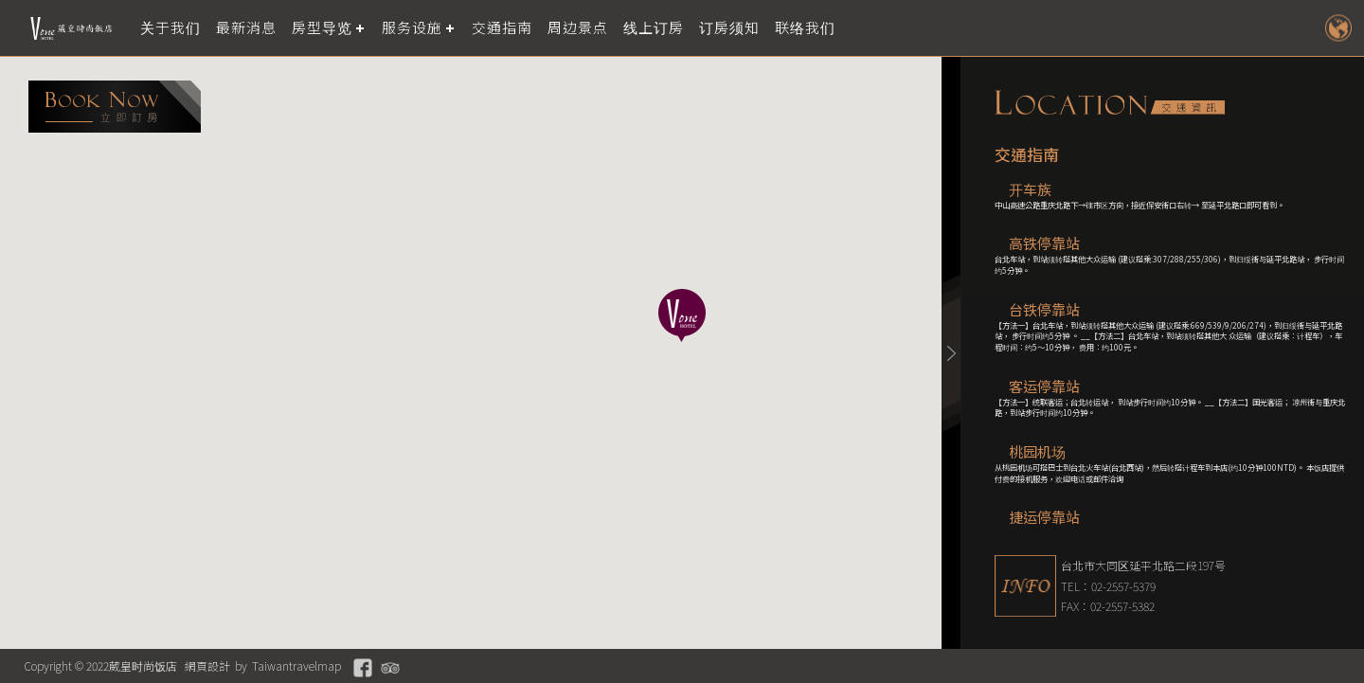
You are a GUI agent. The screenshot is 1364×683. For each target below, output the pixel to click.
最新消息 (246, 28)
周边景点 (577, 28)
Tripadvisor (390, 667)
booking (114, 107)
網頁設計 (207, 665)
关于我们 (170, 28)
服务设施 (412, 28)
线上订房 (653, 28)
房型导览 (322, 28)
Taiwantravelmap (296, 665)
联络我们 (805, 28)
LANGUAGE (1338, 28)
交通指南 (502, 28)
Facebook (362, 667)
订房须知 (729, 28)
